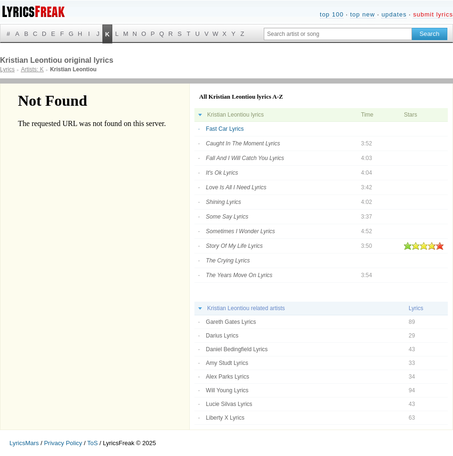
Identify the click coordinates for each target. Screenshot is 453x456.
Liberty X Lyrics (225, 417)
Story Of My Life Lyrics (234, 246)
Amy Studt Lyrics (227, 363)
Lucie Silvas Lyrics (229, 404)
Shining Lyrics (223, 202)
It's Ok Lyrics (222, 172)
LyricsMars (24, 443)
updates (393, 14)
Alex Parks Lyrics (227, 376)
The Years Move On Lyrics (239, 275)
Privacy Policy (63, 443)
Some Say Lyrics (227, 216)
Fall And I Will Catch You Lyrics (245, 158)
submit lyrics (433, 14)
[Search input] (338, 34)
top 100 (332, 14)
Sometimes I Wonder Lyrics (240, 231)
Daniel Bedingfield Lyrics (237, 349)
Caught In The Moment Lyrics (243, 143)
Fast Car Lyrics (224, 129)
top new (362, 14)
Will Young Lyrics (227, 390)
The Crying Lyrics (228, 260)
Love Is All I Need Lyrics (236, 187)
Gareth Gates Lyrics (231, 322)
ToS (92, 443)
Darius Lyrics (222, 335)
